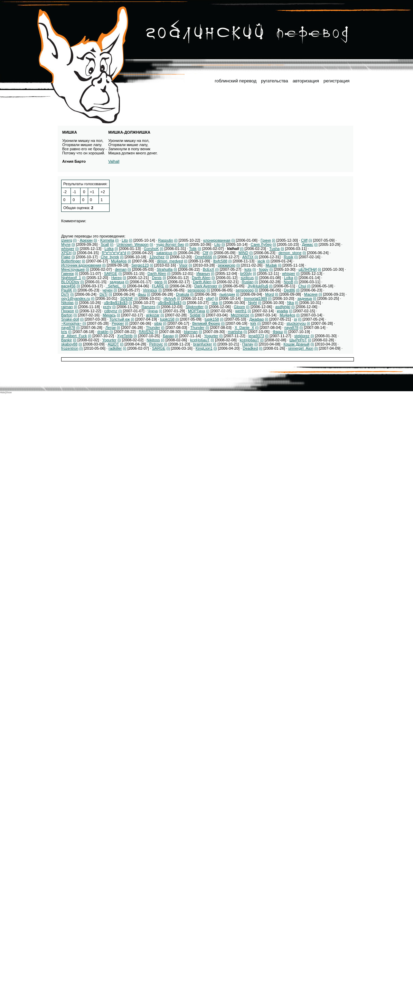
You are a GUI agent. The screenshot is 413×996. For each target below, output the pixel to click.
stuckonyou (296, 323)
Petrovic (156, 344)
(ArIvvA (169, 298)
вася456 (68, 286)
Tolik (193, 248)
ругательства (274, 80)
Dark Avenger (205, 286)
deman (120, 269)
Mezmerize (240, 315)
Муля (66, 244)
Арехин (86, 240)
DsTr (65, 294)
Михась (109, 315)
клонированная (216, 240)
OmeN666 (203, 257)
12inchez (157, 257)
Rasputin (165, 240)
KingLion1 (204, 348)
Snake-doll (70, 319)
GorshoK (151, 248)
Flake (66, 257)
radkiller (115, 348)
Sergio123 (140, 265)
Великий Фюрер (206, 323)
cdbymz (111, 311)
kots (247, 269)
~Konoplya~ (71, 323)
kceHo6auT (199, 340)
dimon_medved (170, 261)
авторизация (306, 80)
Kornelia (107, 240)
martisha (235, 332)
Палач (247, 344)
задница (117, 282)
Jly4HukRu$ (257, 286)
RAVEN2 (146, 332)
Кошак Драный (296, 344)
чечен (107, 290)
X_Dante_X (244, 327)
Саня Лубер (261, 244)
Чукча (153, 311)
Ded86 (289, 290)
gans (158, 282)
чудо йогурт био (170, 244)
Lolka (108, 248)
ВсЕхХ (208, 269)
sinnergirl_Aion (300, 348)
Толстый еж (119, 319)
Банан (168, 336)
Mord (269, 294)
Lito (125, 240)
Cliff (304, 240)
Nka (290, 302)
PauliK (66, 290)
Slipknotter (195, 307)
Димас (307, 244)
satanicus (164, 253)
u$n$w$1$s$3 (116, 302)
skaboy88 (69, 344)
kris (64, 332)
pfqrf (210, 298)
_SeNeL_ (114, 286)
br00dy (246, 273)
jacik (261, 261)
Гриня (266, 240)
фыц (142, 294)
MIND (243, 253)
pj (295, 319)
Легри (110, 327)
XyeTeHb (125, 336)
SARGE (111, 273)
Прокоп (67, 311)
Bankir (66, 340)
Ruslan (247, 282)
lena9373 (256, 336)
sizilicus (247, 278)
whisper (67, 248)
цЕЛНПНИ (308, 269)
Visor (183, 265)
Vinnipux (150, 290)
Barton (66, 315)
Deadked (250, 348)
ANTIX (247, 257)
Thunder (153, 327)
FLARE (158, 286)
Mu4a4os (118, 261)
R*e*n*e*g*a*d (114, 253)
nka (215, 302)
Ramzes (148, 307)
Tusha (274, 248)
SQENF (126, 298)
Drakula (182, 294)
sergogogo (197, 290)
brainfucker (202, 344)
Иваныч (203, 273)
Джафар (256, 319)
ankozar (152, 315)
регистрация (336, 80)
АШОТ (113, 344)
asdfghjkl (282, 307)
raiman (67, 307)
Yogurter (211, 336)
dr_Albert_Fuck (74, 336)
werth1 (241, 311)
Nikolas (67, 302)
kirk (253, 323)
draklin (103, 332)
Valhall (113, 161)
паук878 (68, 327)
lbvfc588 (220, 261)
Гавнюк (67, 273)
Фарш (278, 332)
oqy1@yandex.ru (75, 298)
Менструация (73, 269)
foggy (263, 269)
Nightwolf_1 (71, 278)
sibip (158, 323)
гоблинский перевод (235, 80)
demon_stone (290, 253)
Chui (302, 286)
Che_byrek (110, 257)
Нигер (116, 278)
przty (107, 307)
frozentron (69, 348)
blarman (191, 332)
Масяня (311, 294)
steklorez (302, 336)
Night (252, 302)
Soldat (195, 315)
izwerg (66, 240)
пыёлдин (227, 294)
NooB (288, 282)
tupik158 (167, 319)
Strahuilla (164, 269)
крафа (282, 311)
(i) (75, 240)
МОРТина (196, 311)
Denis (157, 278)
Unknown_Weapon (132, 244)
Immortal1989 (255, 298)
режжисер (226, 265)
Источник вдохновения (81, 265)
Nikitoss (153, 340)
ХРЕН (66, 253)
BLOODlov (70, 282)
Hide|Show (6, 392)
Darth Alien (157, 273)
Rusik (288, 257)
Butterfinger (71, 261)
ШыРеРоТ (298, 340)
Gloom (239, 307)
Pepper (118, 323)
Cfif (205, 253)
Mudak (271, 265)
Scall (105, 244)
